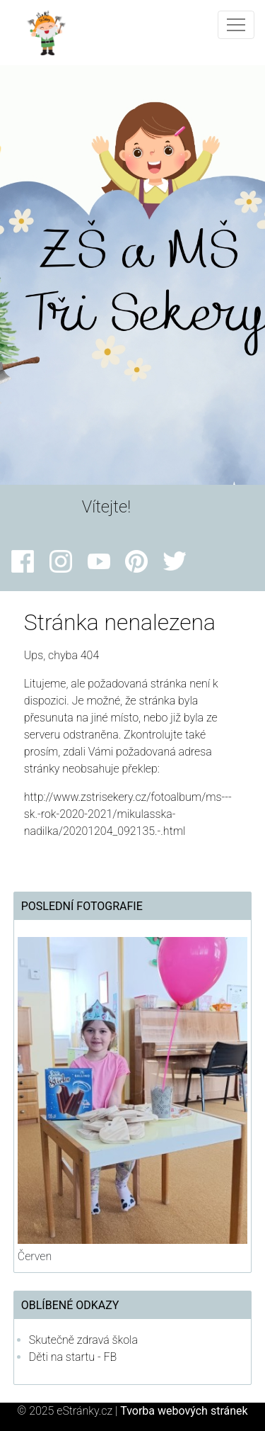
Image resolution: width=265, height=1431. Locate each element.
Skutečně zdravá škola (83, 1340)
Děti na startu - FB (73, 1357)
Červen (35, 1256)
